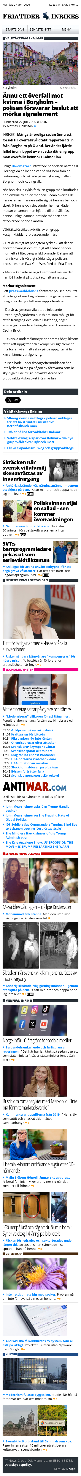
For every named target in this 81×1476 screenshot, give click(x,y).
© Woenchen (69, 88)
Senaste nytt (40, 29)
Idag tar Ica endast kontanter (33, 755)
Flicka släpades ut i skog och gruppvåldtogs (40, 448)
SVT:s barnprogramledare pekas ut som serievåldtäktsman (27, 552)
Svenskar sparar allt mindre (31, 751)
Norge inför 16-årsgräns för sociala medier (37, 1040)
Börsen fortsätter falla (27, 771)
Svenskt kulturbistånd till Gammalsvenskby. (39, 1441)
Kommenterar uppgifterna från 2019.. (33, 1114)
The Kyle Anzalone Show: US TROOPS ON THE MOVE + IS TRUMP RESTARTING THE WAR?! (39, 844)
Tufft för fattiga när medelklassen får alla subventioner (35, 646)
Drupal (71, 1469)
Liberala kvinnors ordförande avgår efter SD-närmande (39, 1167)
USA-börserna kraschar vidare (33, 759)
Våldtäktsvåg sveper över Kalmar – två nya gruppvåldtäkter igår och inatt (40, 440)
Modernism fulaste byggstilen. (28, 1395)
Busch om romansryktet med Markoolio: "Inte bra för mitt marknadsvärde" (40, 1104)
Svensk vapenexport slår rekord (35, 775)
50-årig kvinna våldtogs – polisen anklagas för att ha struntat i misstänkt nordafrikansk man (39, 422)
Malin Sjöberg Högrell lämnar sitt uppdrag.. (38, 1177)
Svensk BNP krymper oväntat (33, 747)
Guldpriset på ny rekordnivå (32, 730)
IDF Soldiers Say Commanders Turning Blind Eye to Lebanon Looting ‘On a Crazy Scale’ (41, 826)
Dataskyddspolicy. (18, 1465)
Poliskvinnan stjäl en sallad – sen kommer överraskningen (55, 511)
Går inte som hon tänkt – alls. (28, 526)
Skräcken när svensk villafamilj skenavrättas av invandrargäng (24, 470)
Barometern (22, 166)
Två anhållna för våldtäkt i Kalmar (33, 432)
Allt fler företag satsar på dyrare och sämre (37, 709)
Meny (66, 29)
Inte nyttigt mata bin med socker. (31, 1294)
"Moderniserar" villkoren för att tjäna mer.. (38, 716)
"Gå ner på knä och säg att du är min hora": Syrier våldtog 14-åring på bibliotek (37, 1230)
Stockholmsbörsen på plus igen (34, 767)
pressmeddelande (23, 291)
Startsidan (15, 29)
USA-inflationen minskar (29, 763)
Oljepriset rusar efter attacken (33, 742)
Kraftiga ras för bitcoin (28, 734)
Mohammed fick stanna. (24, 914)
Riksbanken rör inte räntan (31, 738)
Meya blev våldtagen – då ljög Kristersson (37, 907)
